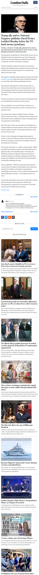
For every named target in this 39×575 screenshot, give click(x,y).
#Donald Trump (5, 190)
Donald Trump (6, 79)
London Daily (19, 3)
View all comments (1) (7, 211)
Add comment (34, 197)
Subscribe (34, 229)
